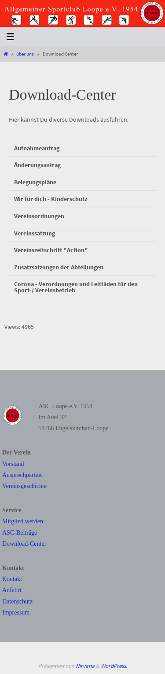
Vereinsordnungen (39, 216)
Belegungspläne (35, 182)
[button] (82, 148)
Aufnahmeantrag (36, 148)
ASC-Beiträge (19, 532)
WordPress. (114, 666)
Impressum (15, 612)
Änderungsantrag (37, 165)
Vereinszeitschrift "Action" (51, 250)
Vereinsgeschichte (24, 486)
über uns (25, 54)
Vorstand (13, 464)
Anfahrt (12, 590)
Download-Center (24, 543)
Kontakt (12, 579)
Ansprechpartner (22, 475)
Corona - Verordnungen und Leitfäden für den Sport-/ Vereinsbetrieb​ (76, 287)
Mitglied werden (22, 521)
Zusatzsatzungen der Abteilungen (58, 267)
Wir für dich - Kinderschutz (50, 199)
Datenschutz (17, 601)
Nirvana (85, 666)
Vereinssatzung (34, 233)
